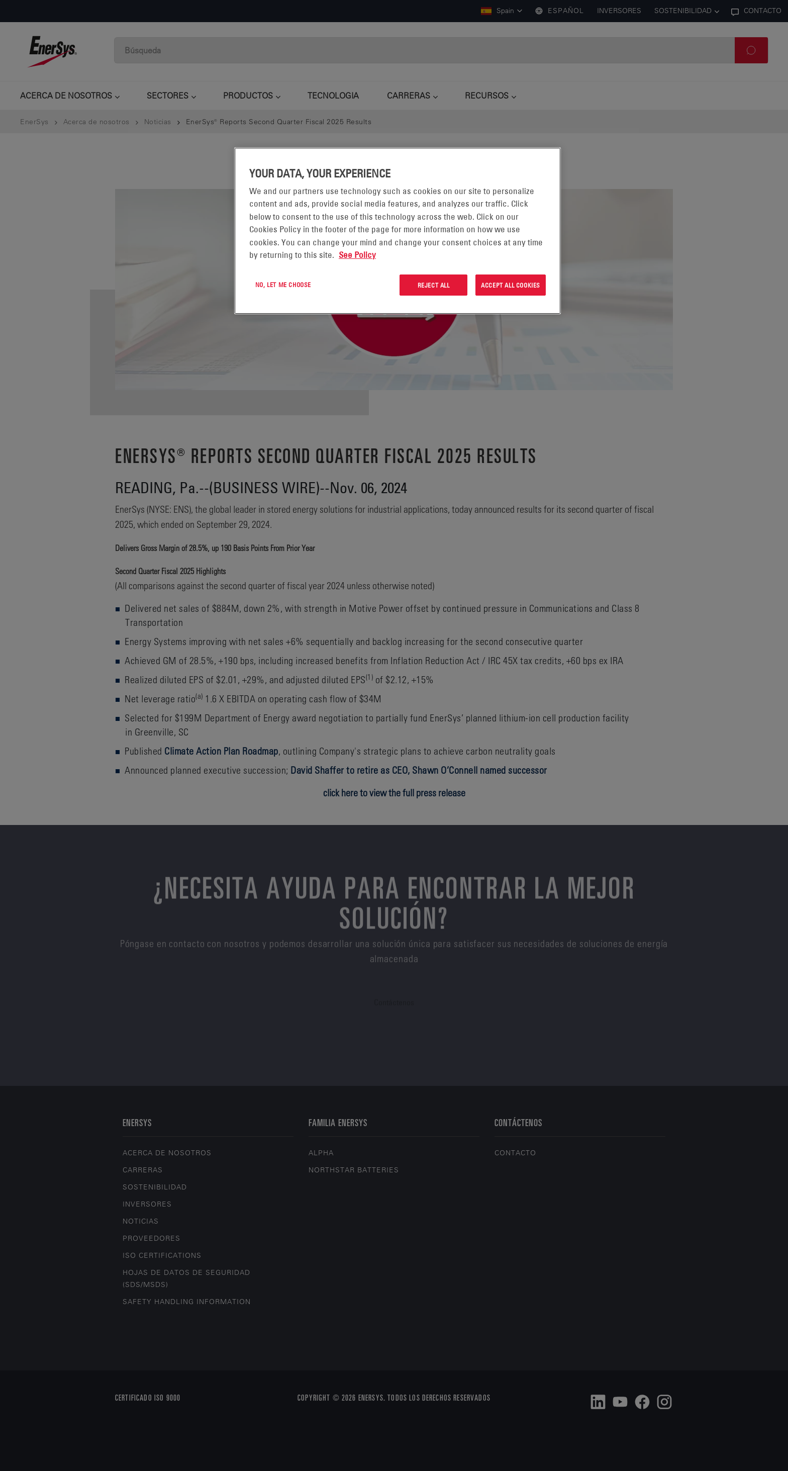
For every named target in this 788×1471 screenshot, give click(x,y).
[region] (397, 231)
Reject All (434, 285)
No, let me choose (283, 285)
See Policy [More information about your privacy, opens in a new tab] (357, 255)
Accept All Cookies (510, 285)
